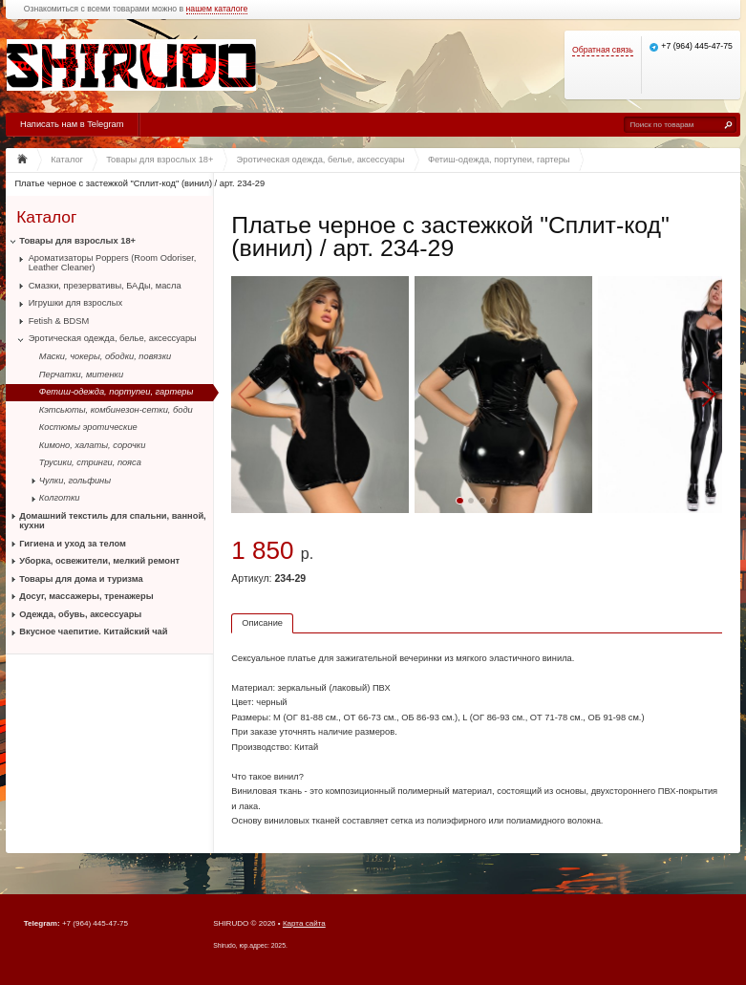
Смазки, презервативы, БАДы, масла (105, 285)
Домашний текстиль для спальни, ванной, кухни (112, 520)
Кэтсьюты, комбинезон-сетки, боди (116, 410)
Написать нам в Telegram (71, 124)
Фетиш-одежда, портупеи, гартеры (116, 391)
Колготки (59, 498)
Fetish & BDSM (59, 321)
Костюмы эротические (88, 427)
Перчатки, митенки (81, 374)
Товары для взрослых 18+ (77, 241)
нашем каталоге (217, 9)
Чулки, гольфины (75, 480)
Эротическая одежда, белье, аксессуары (113, 338)
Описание (262, 623)
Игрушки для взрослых (75, 303)
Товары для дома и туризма (80, 579)
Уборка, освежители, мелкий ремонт (99, 561)
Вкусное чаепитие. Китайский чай (93, 631)
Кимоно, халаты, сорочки (92, 445)
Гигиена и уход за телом (72, 543)
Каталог (46, 216)
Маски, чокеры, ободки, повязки (105, 356)
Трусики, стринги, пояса (90, 462)
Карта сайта (304, 923)
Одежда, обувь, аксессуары (80, 614)
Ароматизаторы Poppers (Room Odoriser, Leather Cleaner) (113, 262)
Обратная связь (602, 50)
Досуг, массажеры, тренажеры (86, 596)
